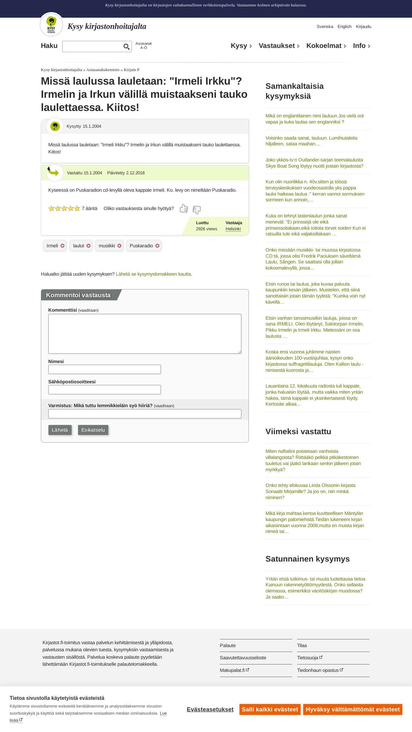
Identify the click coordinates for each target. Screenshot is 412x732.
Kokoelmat (324, 46)
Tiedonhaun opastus (318, 670)
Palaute (228, 645)
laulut (78, 245)
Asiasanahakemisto (102, 69)
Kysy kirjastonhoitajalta (61, 69)
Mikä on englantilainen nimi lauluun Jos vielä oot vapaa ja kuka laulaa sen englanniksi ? (315, 118)
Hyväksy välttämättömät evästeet (353, 709)
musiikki (107, 245)
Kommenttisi (62, 310)
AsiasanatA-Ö (144, 45)
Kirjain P (132, 69)
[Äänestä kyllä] (184, 208)
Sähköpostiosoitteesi (72, 381)
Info (359, 46)
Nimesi (56, 361)
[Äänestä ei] (196, 210)
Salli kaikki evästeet (269, 709)
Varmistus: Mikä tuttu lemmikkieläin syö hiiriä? (100, 405)
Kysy (239, 46)
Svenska (325, 26)
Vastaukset (277, 46)
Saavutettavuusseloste (243, 657)
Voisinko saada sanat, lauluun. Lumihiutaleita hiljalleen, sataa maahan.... (311, 141)
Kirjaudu (363, 26)
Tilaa (302, 645)
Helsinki (233, 228)
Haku (49, 46)
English (344, 26)
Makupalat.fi (232, 670)
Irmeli (52, 245)
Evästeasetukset (209, 709)
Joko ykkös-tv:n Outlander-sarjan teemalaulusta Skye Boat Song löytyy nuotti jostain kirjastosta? (314, 163)
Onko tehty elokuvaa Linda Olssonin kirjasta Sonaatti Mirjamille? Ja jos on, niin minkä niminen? (310, 491)
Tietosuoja (307, 657)
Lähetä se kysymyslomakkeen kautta (153, 274)
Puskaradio (141, 245)
